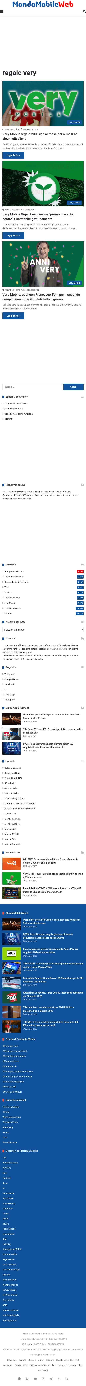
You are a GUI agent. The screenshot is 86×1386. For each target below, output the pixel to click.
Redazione (12, 1360)
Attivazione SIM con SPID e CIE (20, 808)
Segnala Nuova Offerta (15, 403)
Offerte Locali (9, 1086)
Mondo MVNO (11, 834)
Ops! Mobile (8, 1300)
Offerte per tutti (10, 1046)
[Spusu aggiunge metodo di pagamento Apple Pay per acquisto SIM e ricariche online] (11, 953)
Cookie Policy (21, 1365)
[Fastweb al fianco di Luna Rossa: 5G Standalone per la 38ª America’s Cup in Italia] (11, 983)
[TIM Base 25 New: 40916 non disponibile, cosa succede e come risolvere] (11, 734)
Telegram (9, 674)
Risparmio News (12, 773)
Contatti (8, 418)
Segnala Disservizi (13, 408)
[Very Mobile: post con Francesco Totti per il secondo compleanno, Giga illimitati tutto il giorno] (43, 264)
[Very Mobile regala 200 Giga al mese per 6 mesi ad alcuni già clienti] (43, 103)
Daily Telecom (9, 1279)
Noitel (5, 1218)
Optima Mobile (9, 1254)
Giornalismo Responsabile (70, 1365)
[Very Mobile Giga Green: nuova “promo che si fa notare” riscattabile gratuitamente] (43, 183)
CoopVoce (7, 1208)
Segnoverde (8, 1259)
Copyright (29, 1344)
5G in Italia (9, 783)
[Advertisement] (43, 42)
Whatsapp (9, 694)
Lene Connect (9, 1264)
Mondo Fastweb (12, 818)
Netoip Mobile (9, 1290)
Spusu (5, 1223)
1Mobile (6, 1244)
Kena (5, 1183)
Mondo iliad (10, 829)
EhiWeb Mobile (9, 1295)
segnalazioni (25, 652)
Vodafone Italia (10, 1162)
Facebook (9, 684)
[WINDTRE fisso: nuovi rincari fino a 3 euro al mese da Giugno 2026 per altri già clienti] (11, 864)
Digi (4, 1239)
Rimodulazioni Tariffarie (16, 582)
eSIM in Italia (10, 788)
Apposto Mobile (10, 1310)
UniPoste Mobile (10, 1315)
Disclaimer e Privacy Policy (43, 1365)
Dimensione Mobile (12, 1249)
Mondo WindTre (12, 823)
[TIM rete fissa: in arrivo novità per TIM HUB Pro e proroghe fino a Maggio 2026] (11, 1012)
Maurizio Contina (12, 210)
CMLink (6, 1274)
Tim (4, 1157)
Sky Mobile (7, 1198)
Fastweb (6, 1178)
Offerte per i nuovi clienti (14, 1051)
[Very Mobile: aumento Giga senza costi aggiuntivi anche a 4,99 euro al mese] (11, 878)
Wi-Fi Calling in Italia (14, 798)
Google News (11, 679)
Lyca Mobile (8, 1234)
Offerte (8, 613)
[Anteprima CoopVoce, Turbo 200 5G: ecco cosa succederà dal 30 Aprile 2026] (11, 997)
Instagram (9, 699)
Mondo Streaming (13, 844)
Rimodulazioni (9, 1142)
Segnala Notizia (35, 1360)
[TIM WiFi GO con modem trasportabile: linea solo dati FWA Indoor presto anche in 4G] (11, 1026)
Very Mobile (8, 1193)
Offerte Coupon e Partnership (17, 1076)
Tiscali (5, 1213)
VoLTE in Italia (11, 793)
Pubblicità (43, 1370)
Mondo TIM (10, 813)
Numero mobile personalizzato (19, 803)
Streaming (7, 1127)
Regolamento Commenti (67, 1360)
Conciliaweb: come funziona (18, 413)
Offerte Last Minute (12, 1091)
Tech (6, 587)
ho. (4, 1188)
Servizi (7, 592)
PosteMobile (8, 1203)
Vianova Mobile (10, 1284)
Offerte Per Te (9, 1066)
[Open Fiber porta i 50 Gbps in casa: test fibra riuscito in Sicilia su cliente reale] (11, 719)
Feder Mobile (9, 1228)
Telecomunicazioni (13, 576)
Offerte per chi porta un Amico (17, 1071)
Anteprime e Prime (13, 571)
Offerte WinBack (10, 1061)
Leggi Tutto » (13, 155)
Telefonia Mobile (12, 608)
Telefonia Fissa (12, 597)
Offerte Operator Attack (14, 1056)
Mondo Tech (10, 839)
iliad (4, 1173)
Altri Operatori (9, 1320)
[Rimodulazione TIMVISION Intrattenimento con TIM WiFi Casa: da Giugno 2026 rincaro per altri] (11, 893)
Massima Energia (11, 1269)
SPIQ (4, 1305)
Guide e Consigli (12, 768)
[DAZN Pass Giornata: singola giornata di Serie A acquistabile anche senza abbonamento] (11, 748)
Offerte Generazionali (13, 1081)
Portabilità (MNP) (13, 778)
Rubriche (50, 1360)
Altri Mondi (9, 603)
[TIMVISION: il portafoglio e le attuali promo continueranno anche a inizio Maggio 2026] (11, 968)
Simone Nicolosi (12, 129)
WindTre (6, 1167)
